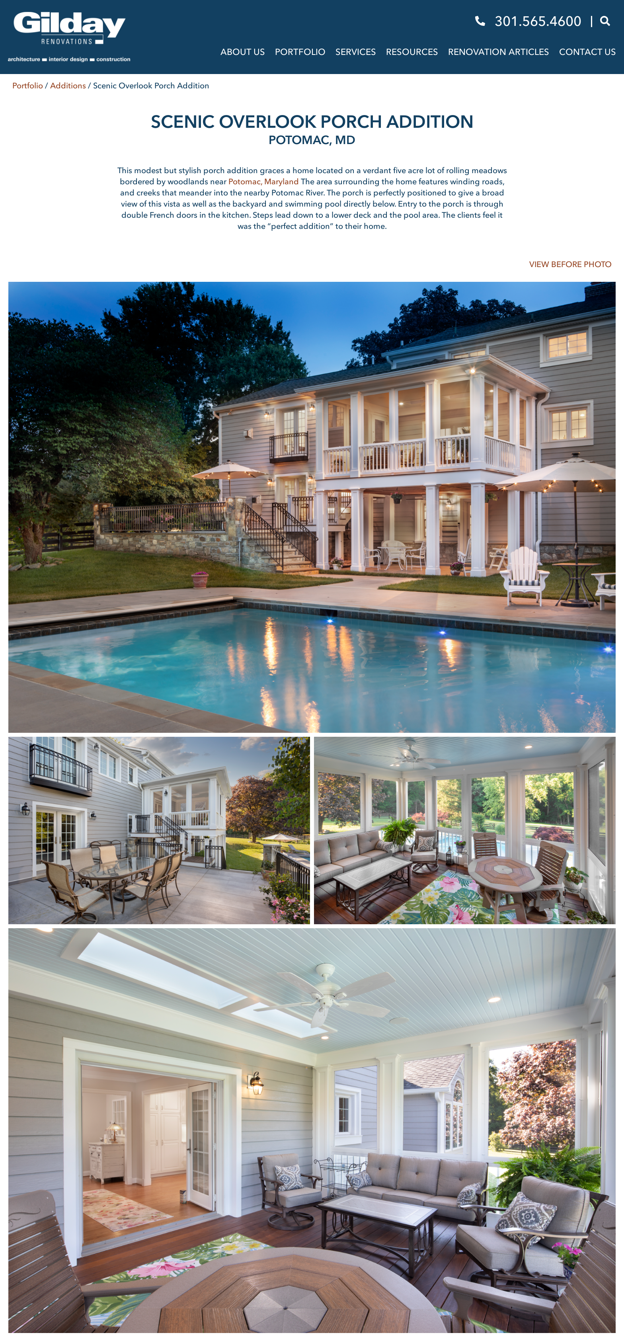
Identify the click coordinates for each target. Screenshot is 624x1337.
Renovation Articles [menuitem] (498, 52)
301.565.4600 (530, 21)
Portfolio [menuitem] (300, 52)
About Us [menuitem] (242, 52)
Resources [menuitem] (412, 52)
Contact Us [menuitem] (587, 52)
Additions (68, 85)
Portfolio (27, 85)
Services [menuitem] (355, 52)
